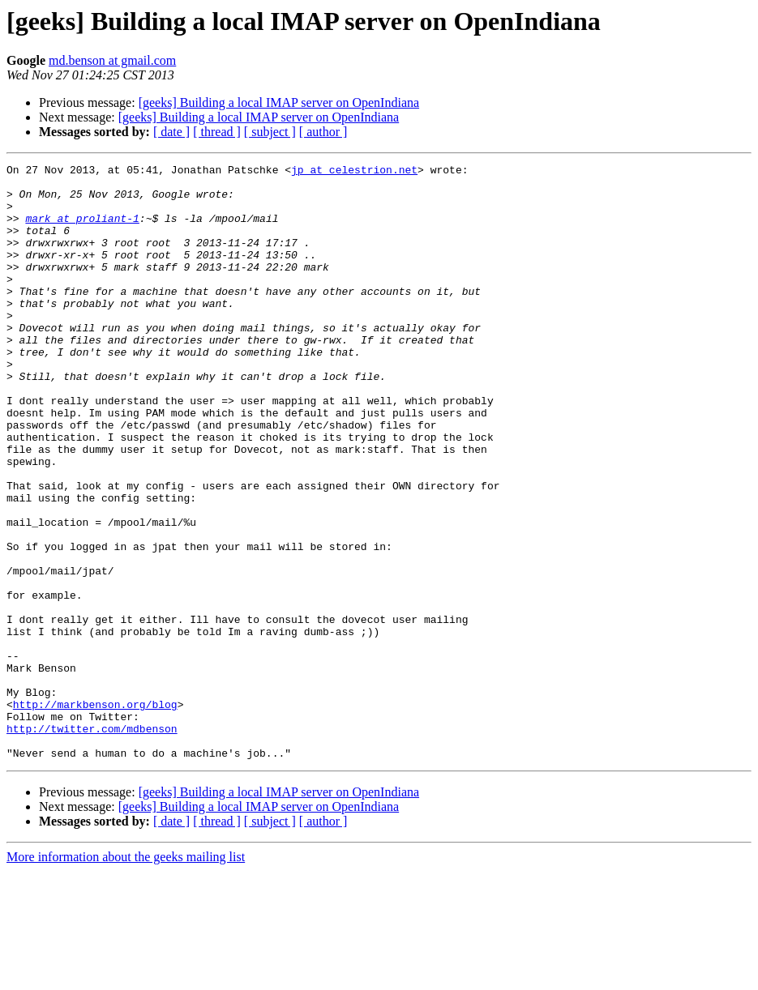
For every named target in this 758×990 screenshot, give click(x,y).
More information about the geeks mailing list (125, 976)
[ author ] (323, 132)
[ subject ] (270, 132)
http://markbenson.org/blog (95, 813)
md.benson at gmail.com (112, 60)
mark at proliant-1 (82, 230)
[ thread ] (217, 132)
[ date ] (171, 132)
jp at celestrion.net (354, 171)
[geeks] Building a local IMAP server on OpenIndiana (279, 102)
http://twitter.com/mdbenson (92, 842)
